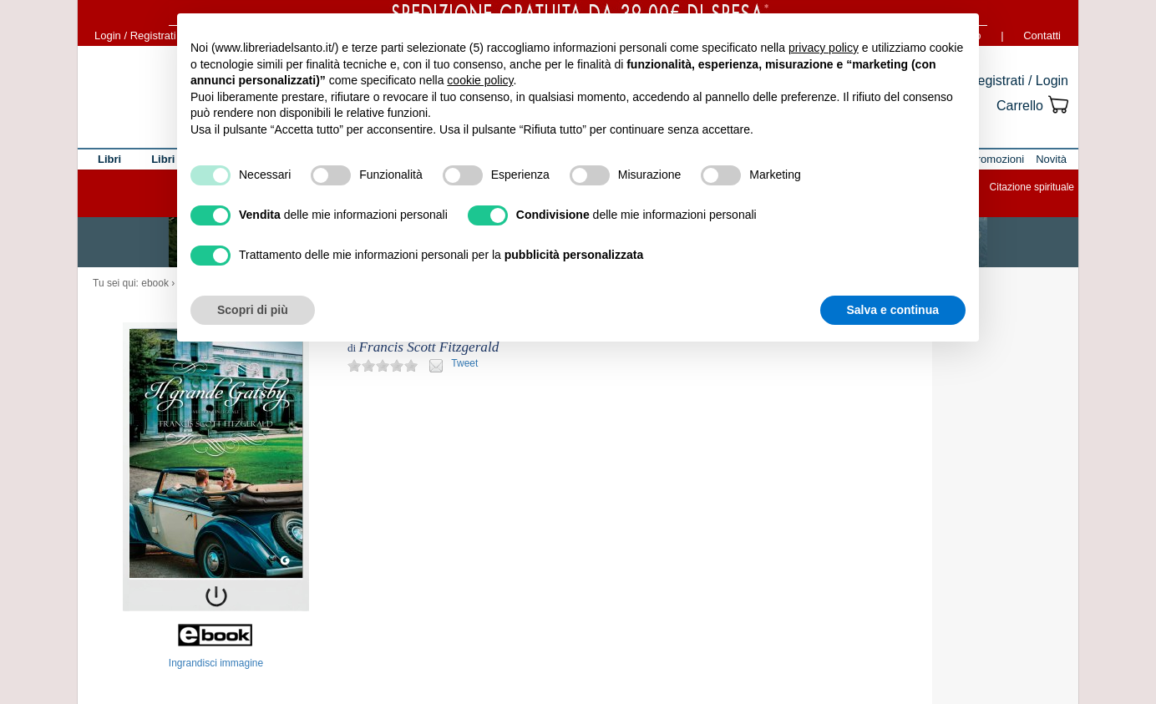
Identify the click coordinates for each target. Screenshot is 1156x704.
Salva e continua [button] (893, 310)
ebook (155, 283)
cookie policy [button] (480, 80)
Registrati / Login (1018, 80)
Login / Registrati (135, 35)
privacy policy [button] (823, 47)
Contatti (1042, 35)
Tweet (464, 363)
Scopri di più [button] (252, 310)
